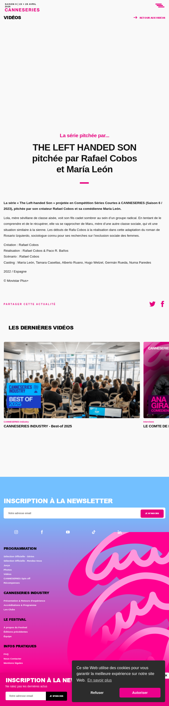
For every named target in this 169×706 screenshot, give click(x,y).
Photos (8, 569)
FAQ (6, 654)
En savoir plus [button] (99, 680)
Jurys (7, 565)
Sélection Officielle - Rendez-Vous (23, 560)
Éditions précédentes (16, 631)
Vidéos (7, 574)
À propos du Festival (15, 627)
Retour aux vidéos (149, 17)
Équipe (8, 636)
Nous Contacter (12, 658)
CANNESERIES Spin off (17, 578)
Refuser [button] (97, 693)
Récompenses (12, 582)
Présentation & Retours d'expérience (24, 600)
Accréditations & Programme (20, 605)
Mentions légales (13, 663)
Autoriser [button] (140, 693)
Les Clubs (9, 609)
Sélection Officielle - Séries (19, 556)
